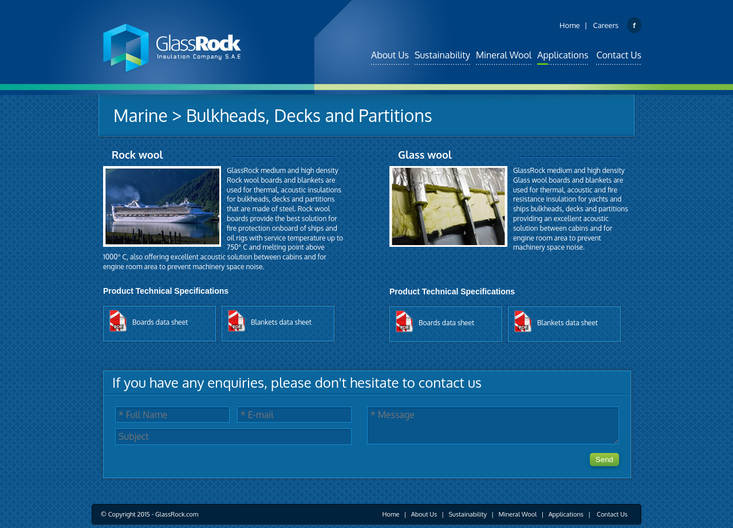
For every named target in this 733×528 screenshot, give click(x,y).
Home (569, 25)
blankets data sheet (281, 322)
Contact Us (618, 55)
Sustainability (442, 55)
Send (604, 459)
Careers (606, 25)
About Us (390, 55)
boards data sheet (160, 322)
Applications (562, 55)
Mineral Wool (503, 55)
